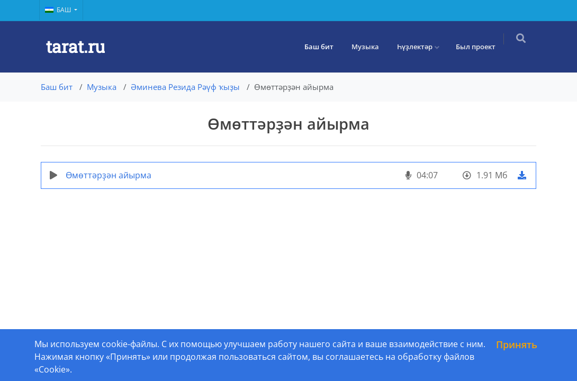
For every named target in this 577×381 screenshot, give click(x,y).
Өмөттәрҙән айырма (108, 175)
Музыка (370, 46)
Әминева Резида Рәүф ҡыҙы (185, 86)
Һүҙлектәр (420, 46)
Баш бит (324, 46)
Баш (59, 9)
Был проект (481, 46)
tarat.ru (75, 46)
